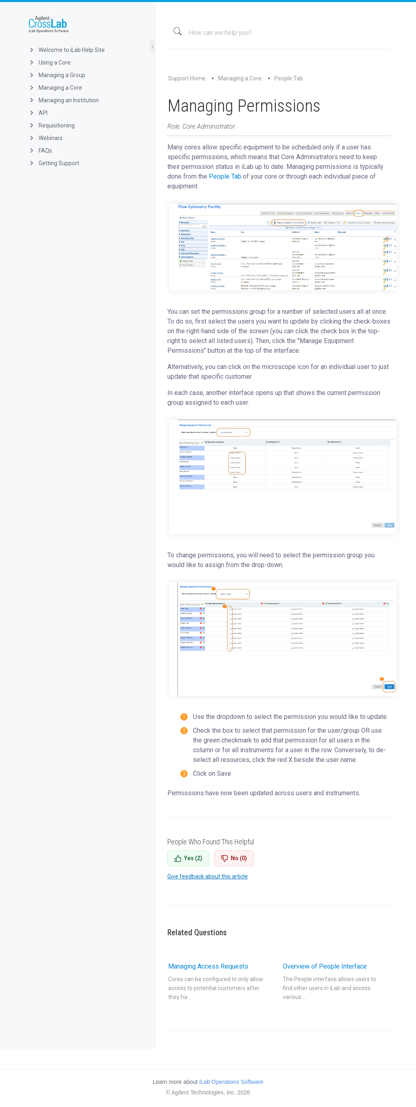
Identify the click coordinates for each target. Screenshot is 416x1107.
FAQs (40, 150)
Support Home (187, 78)
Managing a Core (55, 87)
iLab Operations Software (231, 1082)
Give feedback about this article (207, 876)
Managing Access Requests (215, 981)
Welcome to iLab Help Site (66, 50)
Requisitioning (51, 125)
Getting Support (53, 163)
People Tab (288, 78)
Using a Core (49, 62)
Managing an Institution (63, 100)
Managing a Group (56, 75)
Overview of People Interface (330, 981)
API (38, 113)
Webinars (45, 138)
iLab (84, 24)
